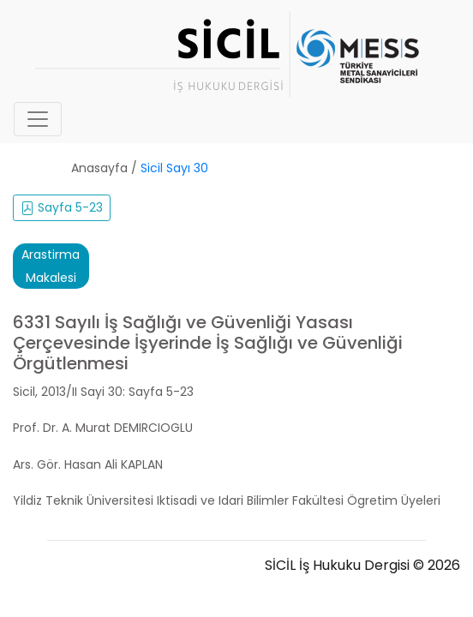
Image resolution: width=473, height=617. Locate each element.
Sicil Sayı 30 (174, 168)
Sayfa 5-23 (62, 207)
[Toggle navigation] (38, 119)
